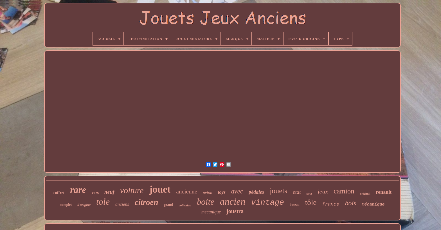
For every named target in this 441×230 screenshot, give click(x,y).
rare (78, 190)
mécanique (373, 204)
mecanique (211, 211)
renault (384, 192)
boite (205, 202)
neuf (109, 192)
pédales (256, 192)
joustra (235, 211)
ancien (233, 201)
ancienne (186, 191)
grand (168, 204)
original (365, 193)
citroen (146, 202)
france (330, 204)
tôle (311, 202)
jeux (323, 191)
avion (207, 192)
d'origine (84, 204)
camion (344, 191)
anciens (122, 204)
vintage (267, 202)
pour (309, 193)
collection (185, 205)
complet (66, 205)
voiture (132, 190)
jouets (278, 191)
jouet (160, 189)
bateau (295, 205)
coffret (58, 193)
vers (95, 193)
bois (350, 203)
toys (221, 192)
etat (297, 192)
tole (103, 202)
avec (237, 191)
